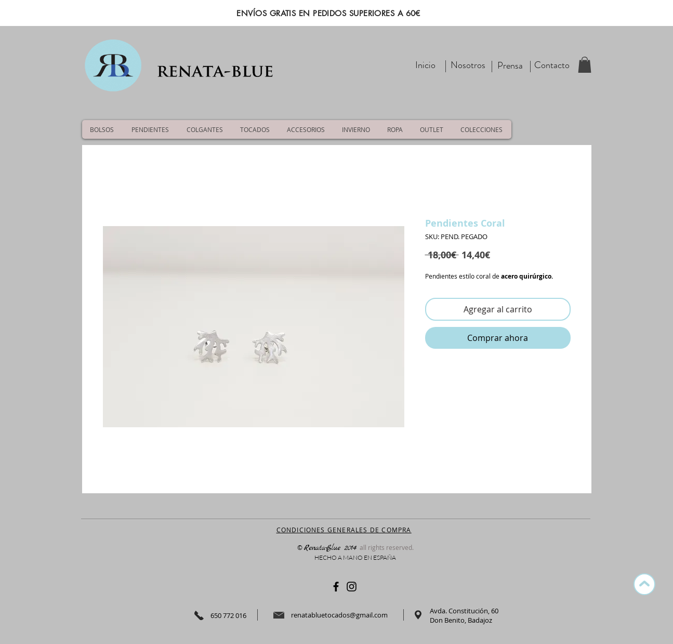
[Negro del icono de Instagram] (351, 586)
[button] (584, 65)
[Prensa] (510, 65)
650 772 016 (228, 615)
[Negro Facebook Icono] (335, 586)
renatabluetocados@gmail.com (339, 615)
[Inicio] (425, 65)
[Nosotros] (468, 65)
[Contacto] (552, 65)
